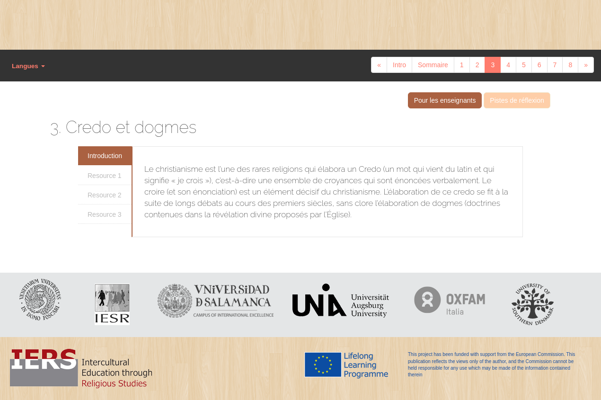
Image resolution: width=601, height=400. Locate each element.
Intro (399, 65)
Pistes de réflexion (517, 100)
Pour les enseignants (445, 100)
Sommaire (433, 65)
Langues (28, 66)
